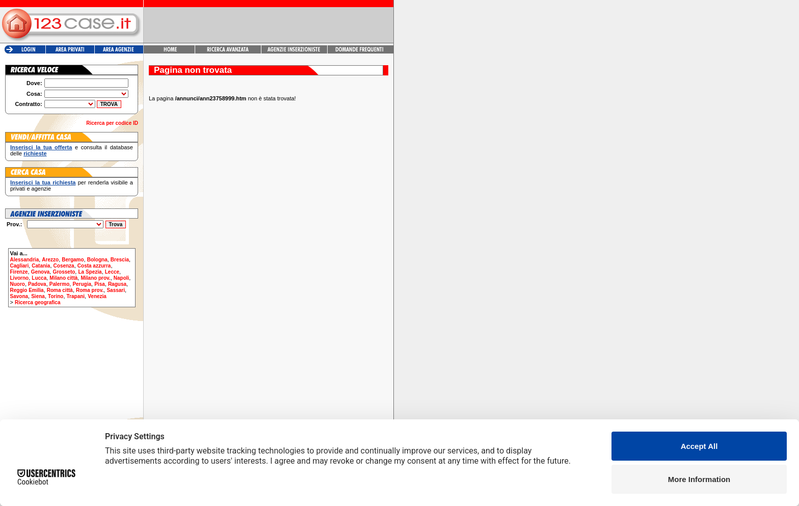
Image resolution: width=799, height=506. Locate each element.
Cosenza (64, 266)
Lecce (112, 272)
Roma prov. (89, 290)
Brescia (120, 259)
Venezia (97, 296)
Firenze (19, 272)
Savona (19, 296)
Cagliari (19, 266)
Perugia (81, 284)
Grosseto (63, 272)
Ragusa (117, 284)
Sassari (115, 290)
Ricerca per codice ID (112, 123)
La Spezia (89, 272)
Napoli (121, 278)
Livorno (19, 278)
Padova (37, 284)
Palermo (59, 284)
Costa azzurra (94, 266)
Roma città (60, 290)
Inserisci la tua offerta (41, 147)
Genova (40, 272)
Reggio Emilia (27, 290)
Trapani (76, 296)
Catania (41, 266)
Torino (55, 296)
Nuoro (17, 284)
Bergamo (73, 259)
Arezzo (50, 259)
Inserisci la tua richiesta (42, 182)
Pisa (99, 284)
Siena (38, 296)
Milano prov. (95, 278)
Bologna (97, 259)
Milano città (63, 278)
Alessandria (24, 259)
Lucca (39, 278)
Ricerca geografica (38, 302)
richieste (34, 153)
